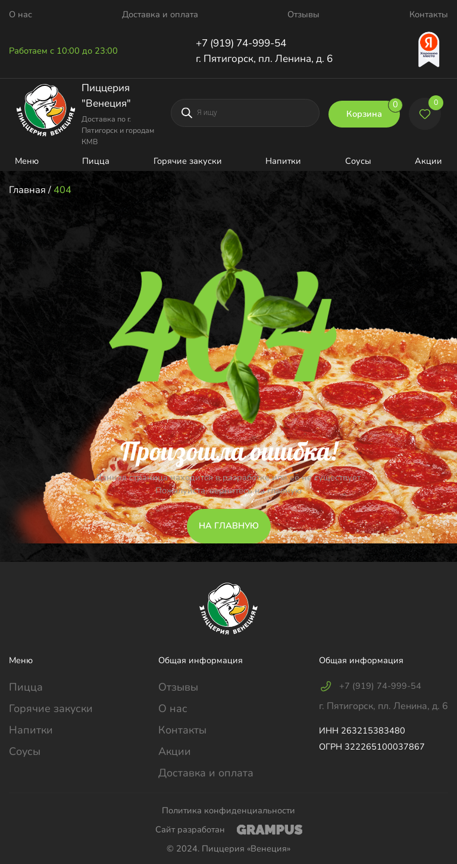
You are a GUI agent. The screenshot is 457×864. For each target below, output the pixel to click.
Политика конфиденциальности (228, 810)
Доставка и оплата (160, 14)
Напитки (283, 161)
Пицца (95, 161)
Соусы (358, 161)
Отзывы (303, 14)
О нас (20, 14)
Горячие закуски (188, 161)
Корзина (373, 110)
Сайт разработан (228, 829)
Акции (428, 161)
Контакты (428, 14)
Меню (27, 161)
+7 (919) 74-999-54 (241, 43)
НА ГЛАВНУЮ (229, 526)
